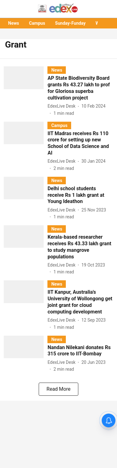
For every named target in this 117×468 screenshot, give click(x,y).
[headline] (80, 88)
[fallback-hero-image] (25, 91)
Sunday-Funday (70, 23)
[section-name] (56, 70)
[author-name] (62, 106)
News (13, 23)
